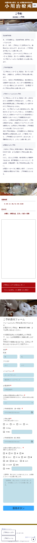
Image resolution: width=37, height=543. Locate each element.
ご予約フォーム (9, 538)
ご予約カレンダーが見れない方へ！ (14, 285)
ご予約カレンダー (8, 532)
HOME (15, 17)
